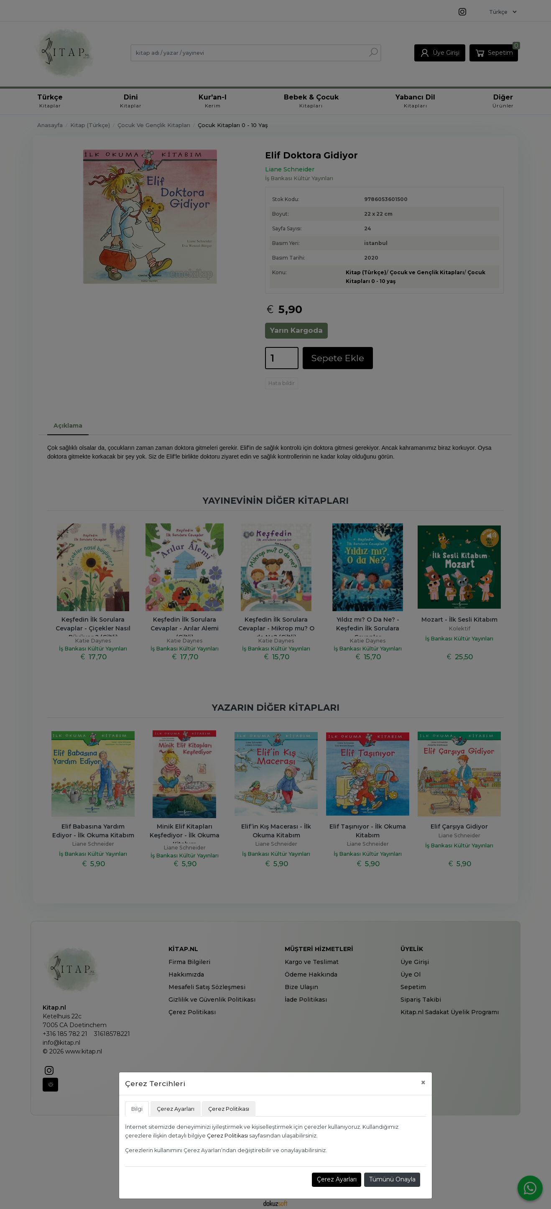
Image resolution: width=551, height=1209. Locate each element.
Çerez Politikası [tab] (228, 1109)
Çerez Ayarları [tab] (175, 1109)
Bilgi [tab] (137, 1109)
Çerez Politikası (227, 1135)
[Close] (423, 1082)
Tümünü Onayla (392, 1179)
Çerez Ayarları (337, 1179)
